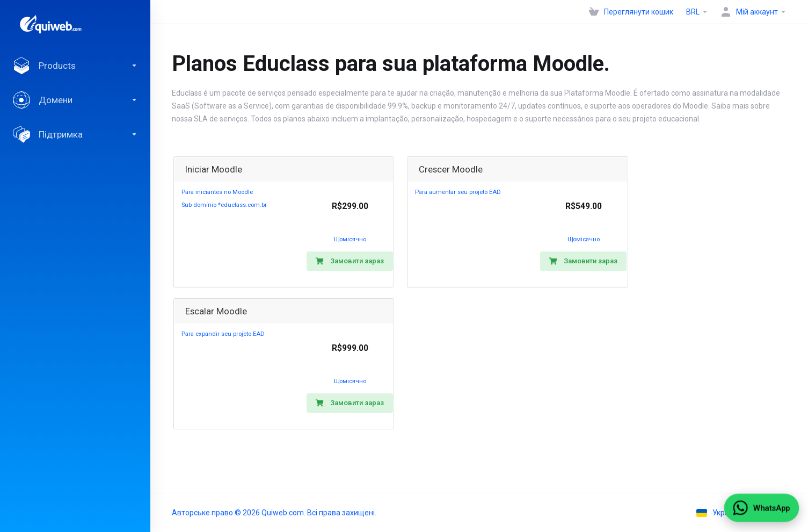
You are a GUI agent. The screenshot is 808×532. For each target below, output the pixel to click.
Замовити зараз (350, 261)
